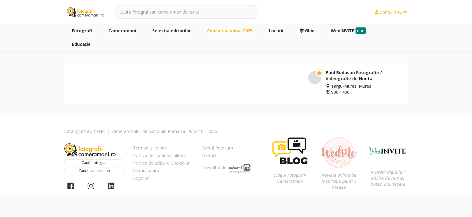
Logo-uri (141, 178)
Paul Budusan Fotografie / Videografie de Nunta (354, 75)
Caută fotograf (94, 162)
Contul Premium (217, 148)
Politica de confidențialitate (159, 155)
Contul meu (391, 12)
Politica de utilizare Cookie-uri (162, 163)
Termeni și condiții (151, 148)
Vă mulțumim (146, 170)
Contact (209, 155)
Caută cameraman (94, 170)
